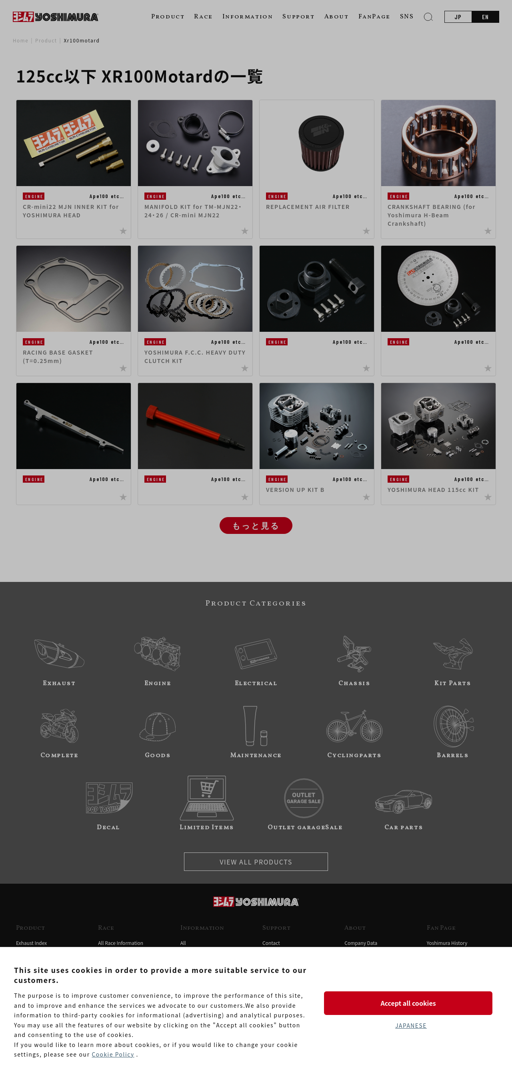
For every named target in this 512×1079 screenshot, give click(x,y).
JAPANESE (411, 1026)
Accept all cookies (410, 1002)
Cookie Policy (113, 1055)
